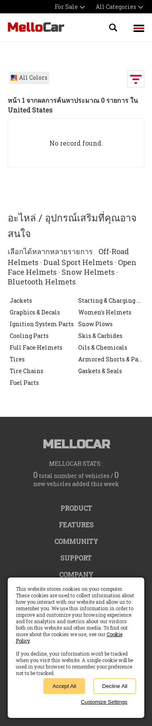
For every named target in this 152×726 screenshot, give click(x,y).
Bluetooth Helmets (42, 282)
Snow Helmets (88, 272)
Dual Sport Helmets (78, 262)
